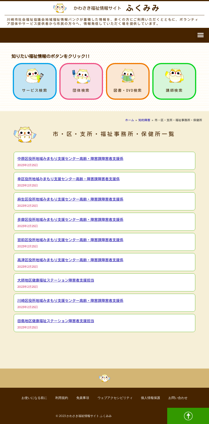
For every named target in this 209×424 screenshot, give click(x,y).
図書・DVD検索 (128, 90)
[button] (200, 35)
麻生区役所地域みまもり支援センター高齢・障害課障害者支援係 (70, 199)
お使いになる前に (32, 397)
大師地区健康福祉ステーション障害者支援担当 (55, 280)
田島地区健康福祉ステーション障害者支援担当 (55, 321)
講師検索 (174, 90)
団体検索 (81, 90)
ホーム (129, 120)
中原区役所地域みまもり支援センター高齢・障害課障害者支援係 (70, 158)
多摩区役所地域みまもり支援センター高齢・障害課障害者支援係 (70, 219)
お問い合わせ (180, 397)
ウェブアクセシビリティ (115, 397)
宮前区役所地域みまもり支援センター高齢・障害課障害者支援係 (70, 240)
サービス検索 (35, 90)
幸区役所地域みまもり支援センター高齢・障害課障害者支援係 (68, 179)
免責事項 (82, 397)
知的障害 (144, 120)
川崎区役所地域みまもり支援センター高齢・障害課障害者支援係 (70, 300)
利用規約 (60, 397)
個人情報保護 (151, 397)
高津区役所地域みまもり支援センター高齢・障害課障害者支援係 (70, 260)
